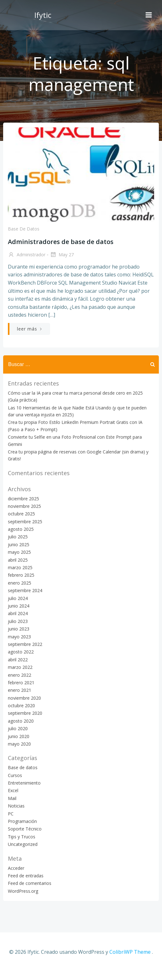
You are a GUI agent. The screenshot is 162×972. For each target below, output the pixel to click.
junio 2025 (18, 544)
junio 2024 (18, 606)
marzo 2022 (20, 667)
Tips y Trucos (21, 837)
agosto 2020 (21, 721)
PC (11, 814)
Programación (22, 821)
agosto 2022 (21, 652)
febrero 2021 (21, 683)
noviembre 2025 (24, 506)
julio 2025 (18, 537)
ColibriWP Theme (130, 951)
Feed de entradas (25, 876)
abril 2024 (18, 613)
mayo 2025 (19, 552)
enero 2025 (19, 583)
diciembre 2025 (23, 499)
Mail (12, 798)
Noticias (16, 806)
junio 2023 (18, 629)
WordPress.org (23, 891)
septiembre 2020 (25, 713)
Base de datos (23, 229)
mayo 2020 (19, 744)
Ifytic (42, 15)
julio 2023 (18, 621)
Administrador (26, 255)
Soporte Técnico (25, 829)
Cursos (15, 775)
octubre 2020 (21, 705)
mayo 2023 (19, 637)
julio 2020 (18, 728)
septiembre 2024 (25, 590)
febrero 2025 (21, 575)
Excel (13, 790)
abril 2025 (18, 560)
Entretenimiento (24, 783)
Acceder (16, 868)
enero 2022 (19, 675)
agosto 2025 (21, 529)
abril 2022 (18, 660)
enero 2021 (19, 690)
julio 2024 (18, 598)
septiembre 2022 (25, 644)
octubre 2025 (21, 514)
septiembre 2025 (25, 522)
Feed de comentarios (29, 883)
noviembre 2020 (24, 698)
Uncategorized (23, 844)
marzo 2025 (20, 567)
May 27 (62, 255)
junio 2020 (18, 736)
